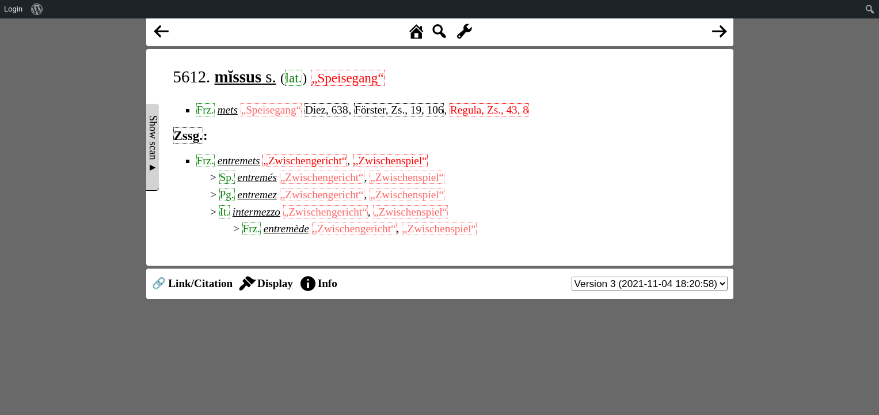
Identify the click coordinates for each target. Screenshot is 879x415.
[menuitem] (37, 9)
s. (245, 76)
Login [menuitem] (13, 9)
